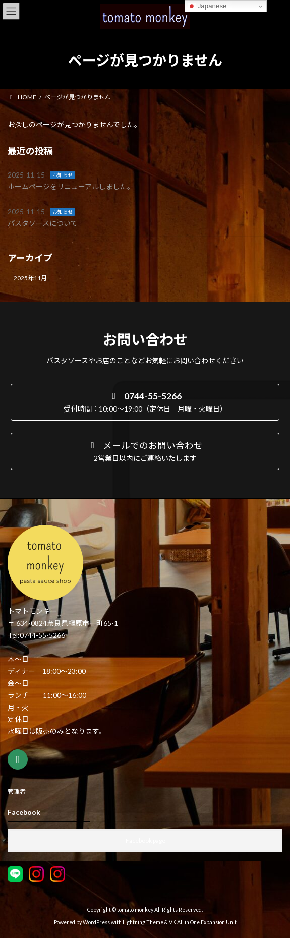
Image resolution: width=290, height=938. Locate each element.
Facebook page (145, 840)
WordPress (96, 922)
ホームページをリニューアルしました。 (71, 186)
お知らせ (62, 175)
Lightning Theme (143, 922)
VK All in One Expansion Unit (203, 922)
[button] (145, 402)
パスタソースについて (43, 223)
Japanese (207, 6)
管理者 (17, 791)
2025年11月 (30, 278)
